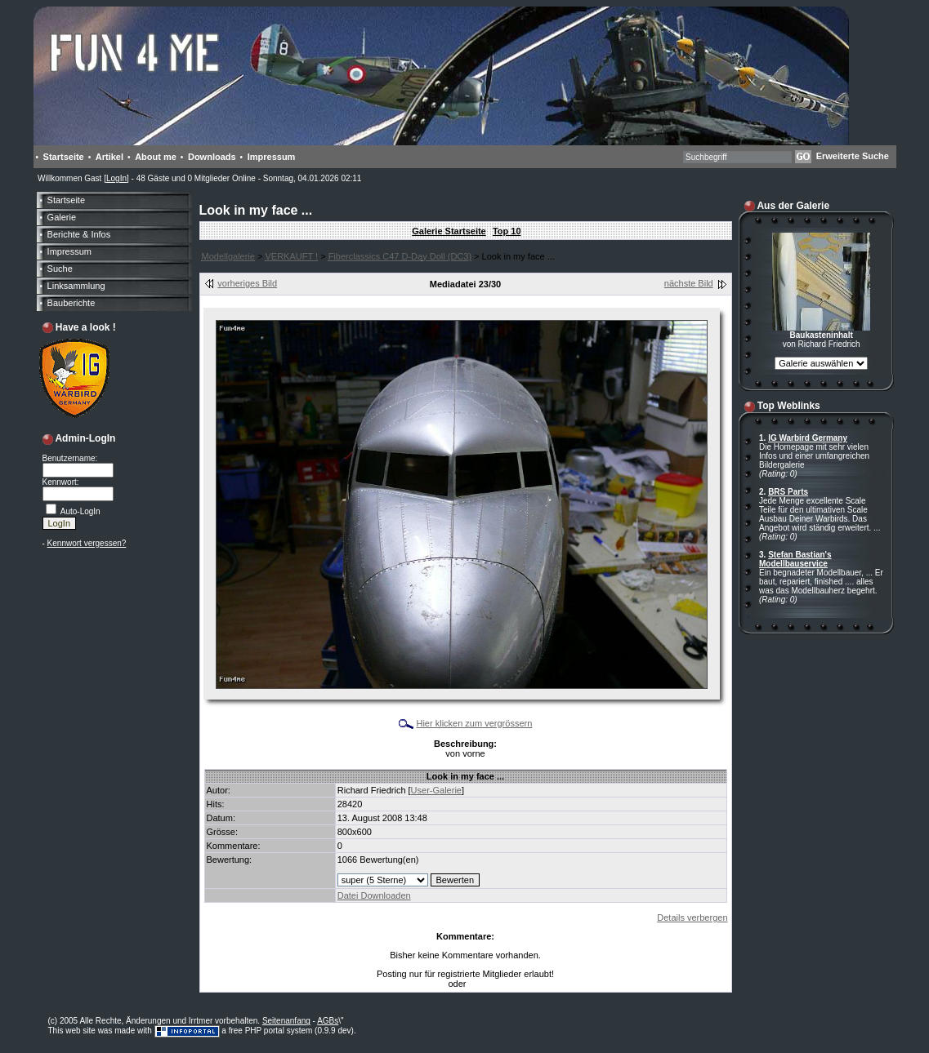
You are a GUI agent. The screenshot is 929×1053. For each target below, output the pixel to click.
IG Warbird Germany (807, 437)
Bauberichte (71, 303)
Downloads (212, 157)
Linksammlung (76, 286)
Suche (60, 268)
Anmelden (487, 984)
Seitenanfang (286, 1020)
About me (155, 157)
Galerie (61, 217)
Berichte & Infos (79, 234)
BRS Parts (788, 491)
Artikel (109, 157)
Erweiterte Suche (852, 156)
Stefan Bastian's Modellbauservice (795, 559)
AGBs (327, 1020)
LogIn (116, 178)
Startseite (63, 157)
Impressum (272, 157)
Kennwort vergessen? (87, 543)
